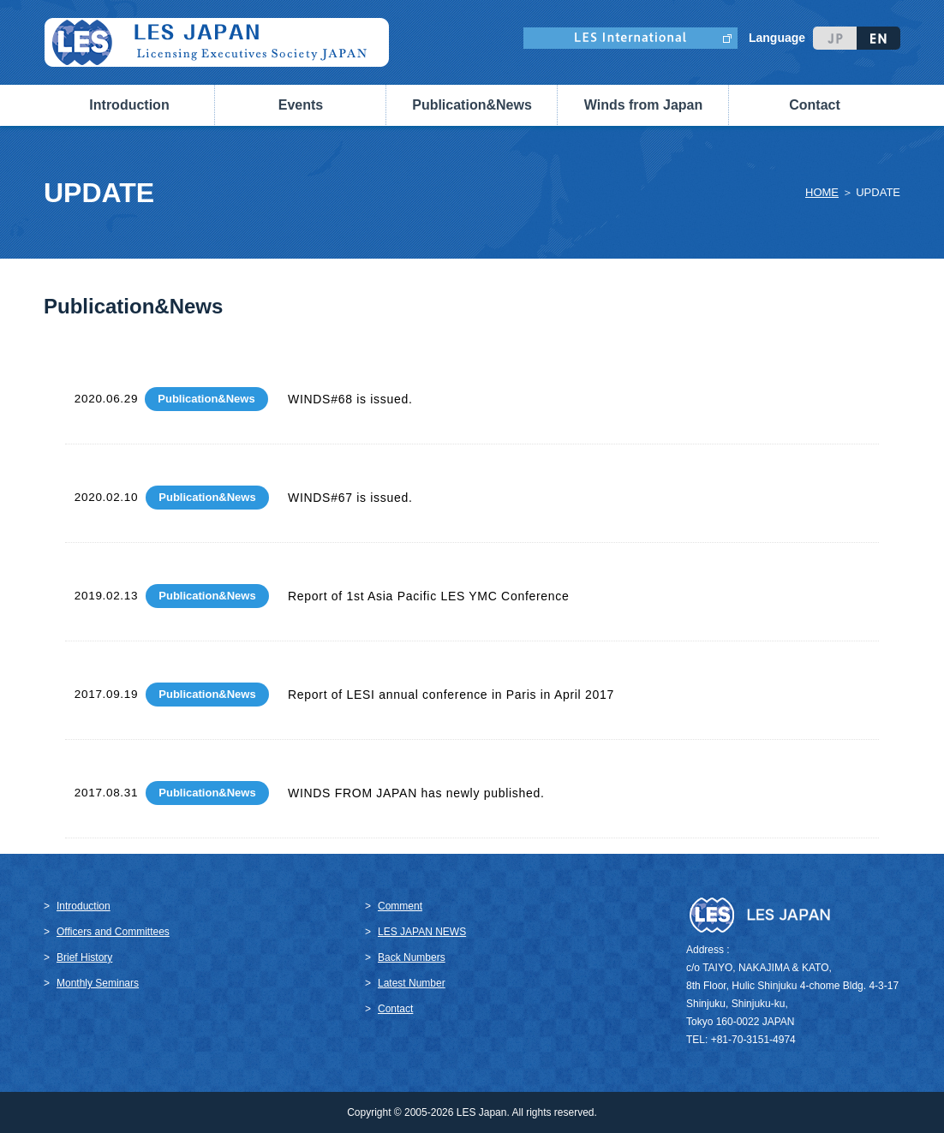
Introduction (84, 906)
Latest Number (411, 983)
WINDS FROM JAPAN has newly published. (416, 793)
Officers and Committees (113, 932)
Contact (814, 105)
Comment (400, 906)
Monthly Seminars (98, 983)
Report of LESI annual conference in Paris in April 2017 (451, 694)
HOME (822, 192)
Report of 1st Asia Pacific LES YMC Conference (429, 596)
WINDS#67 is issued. (350, 497)
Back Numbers (411, 957)
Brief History (84, 957)
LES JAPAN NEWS (422, 932)
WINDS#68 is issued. (350, 399)
